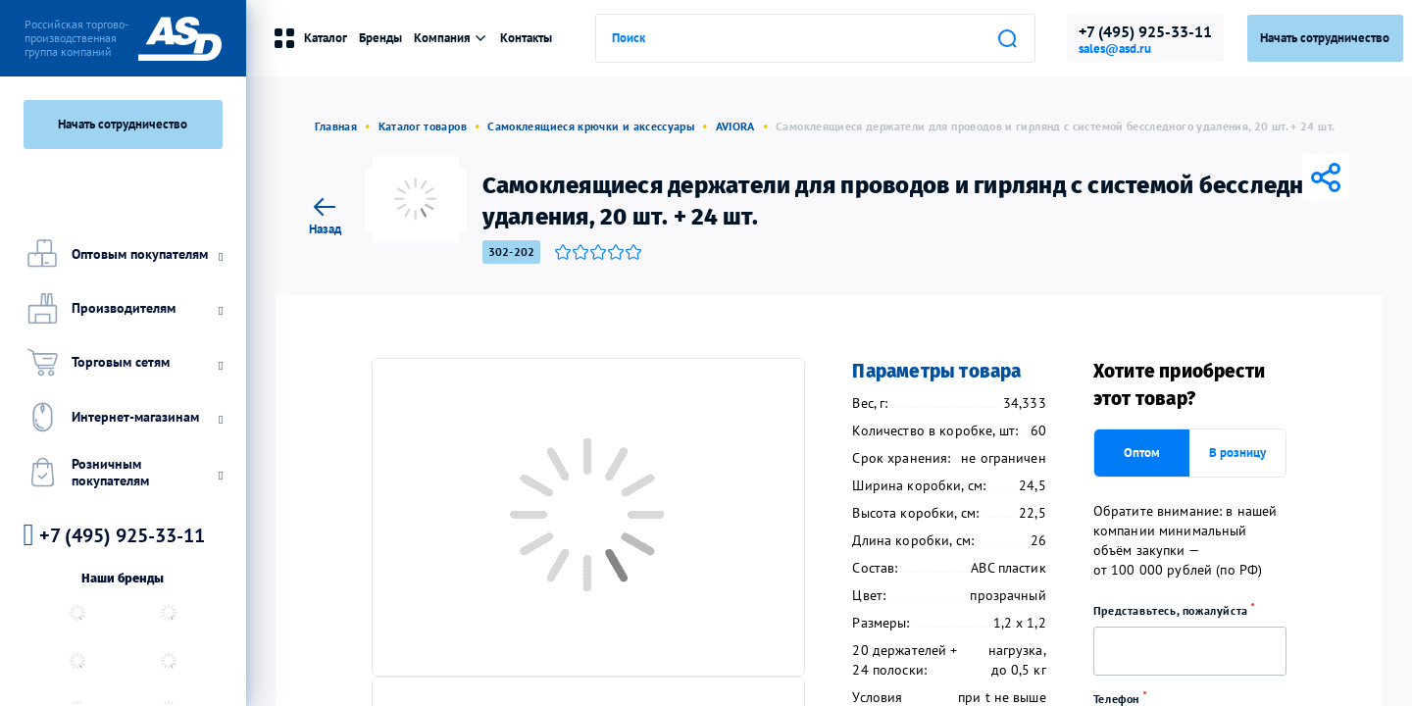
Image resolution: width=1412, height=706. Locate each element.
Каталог (310, 38)
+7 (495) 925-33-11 (1145, 31)
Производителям (123, 308)
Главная (336, 126)
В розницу (1237, 452)
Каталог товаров (422, 126)
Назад (325, 213)
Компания (451, 37)
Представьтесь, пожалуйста (1180, 610)
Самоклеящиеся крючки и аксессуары (590, 126)
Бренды (380, 37)
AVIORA (735, 126)
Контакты (526, 37)
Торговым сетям (123, 362)
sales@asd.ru (1115, 49)
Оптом (1142, 452)
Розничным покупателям (123, 472)
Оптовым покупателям (123, 253)
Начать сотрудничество (122, 124)
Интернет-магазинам (123, 416)
